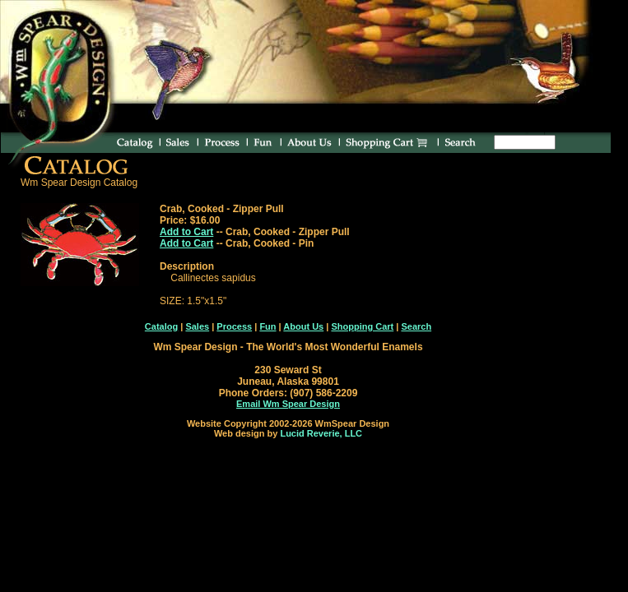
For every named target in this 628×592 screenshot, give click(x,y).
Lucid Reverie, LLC (321, 433)
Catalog (161, 326)
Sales (197, 326)
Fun (267, 326)
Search (416, 326)
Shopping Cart (362, 326)
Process (234, 326)
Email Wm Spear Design (288, 404)
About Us (303, 326)
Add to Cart (186, 232)
